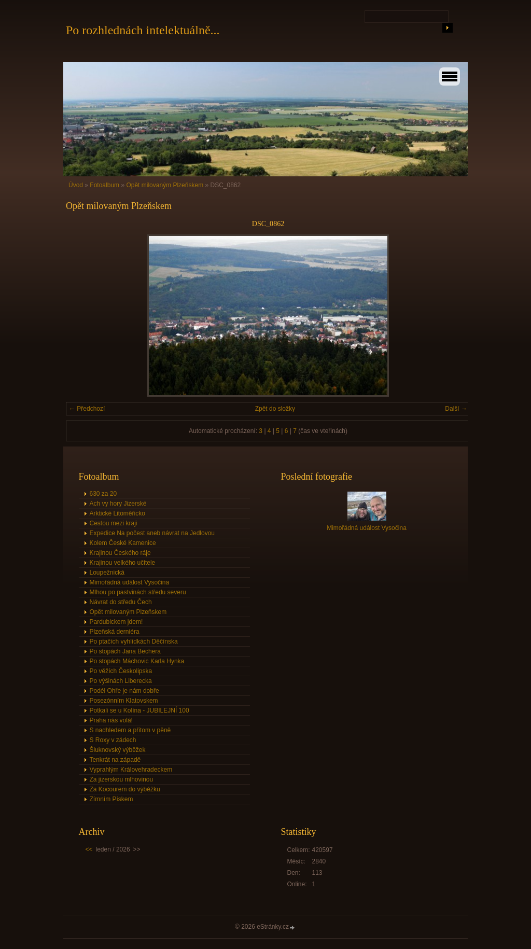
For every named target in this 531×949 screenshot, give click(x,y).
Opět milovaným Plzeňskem (164, 185)
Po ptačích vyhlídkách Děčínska (134, 641)
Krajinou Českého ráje (120, 552)
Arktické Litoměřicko (117, 513)
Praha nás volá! (111, 720)
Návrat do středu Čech (121, 602)
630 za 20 (103, 493)
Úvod (75, 185)
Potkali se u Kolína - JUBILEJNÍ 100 (139, 710)
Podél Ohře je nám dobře (124, 690)
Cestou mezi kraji (113, 523)
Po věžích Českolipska (121, 671)
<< (89, 849)
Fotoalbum (104, 185)
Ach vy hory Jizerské (118, 503)
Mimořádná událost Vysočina (130, 582)
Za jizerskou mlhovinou (121, 779)
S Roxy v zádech (113, 740)
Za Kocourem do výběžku (125, 789)
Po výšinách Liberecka (121, 681)
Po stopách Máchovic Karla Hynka (137, 661)
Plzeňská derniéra (114, 631)
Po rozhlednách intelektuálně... (143, 30)
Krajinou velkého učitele (123, 562)
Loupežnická (107, 572)
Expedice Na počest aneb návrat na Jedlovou (152, 533)
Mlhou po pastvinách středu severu (138, 592)
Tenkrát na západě (115, 759)
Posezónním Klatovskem (124, 700)
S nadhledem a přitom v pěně (130, 730)
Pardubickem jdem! (116, 621)
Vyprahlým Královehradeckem (131, 769)
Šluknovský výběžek (118, 749)
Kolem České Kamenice (123, 543)
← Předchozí (87, 408)
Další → (456, 408)
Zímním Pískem (111, 799)
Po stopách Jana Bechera (125, 651)
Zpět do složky (275, 408)
